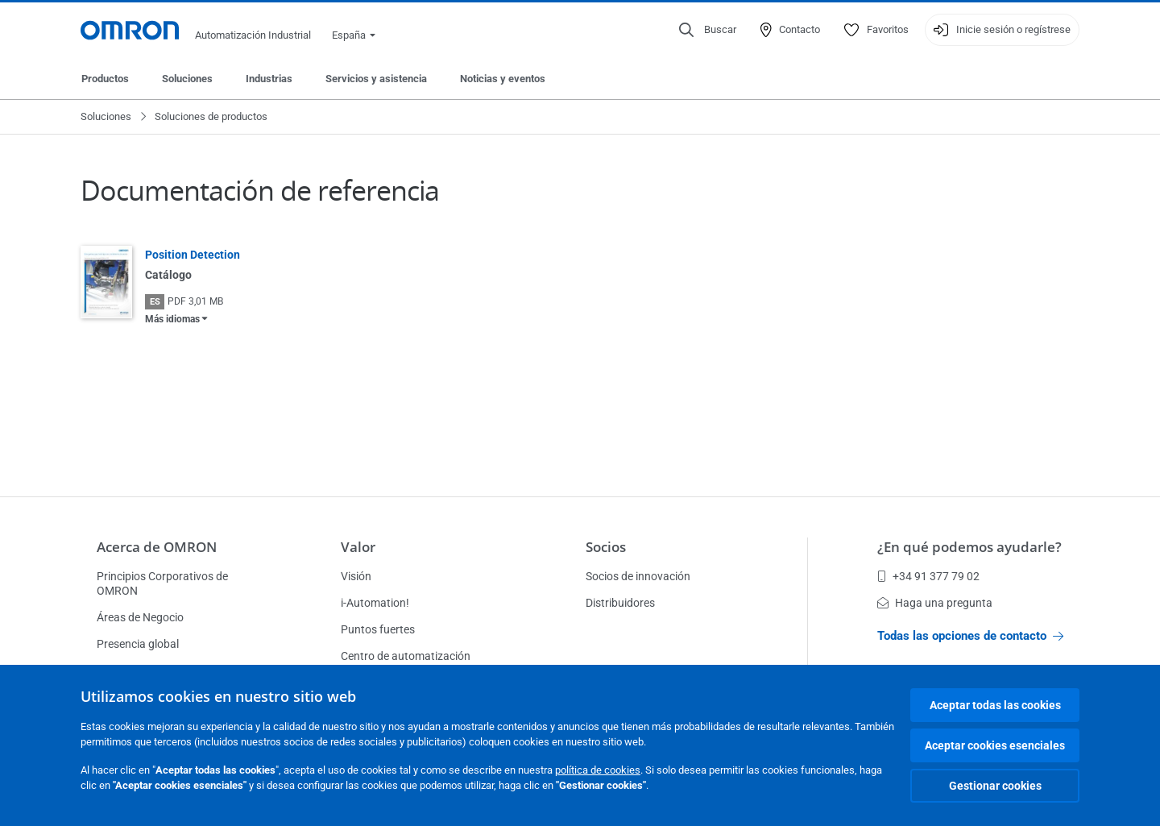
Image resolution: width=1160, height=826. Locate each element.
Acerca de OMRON (157, 547)
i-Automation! (375, 602)
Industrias (269, 79)
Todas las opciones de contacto (970, 636)
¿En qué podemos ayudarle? (969, 547)
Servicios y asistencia (376, 79)
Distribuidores (620, 602)
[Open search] (707, 30)
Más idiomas (172, 319)
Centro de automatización (405, 656)
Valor (358, 547)
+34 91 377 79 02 (928, 576)
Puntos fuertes (378, 629)
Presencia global (138, 643)
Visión (356, 576)
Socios (606, 547)
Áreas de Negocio (140, 617)
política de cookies (597, 770)
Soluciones (187, 79)
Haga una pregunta (934, 602)
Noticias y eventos (502, 79)
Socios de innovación (638, 576)
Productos (105, 79)
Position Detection (192, 254)
